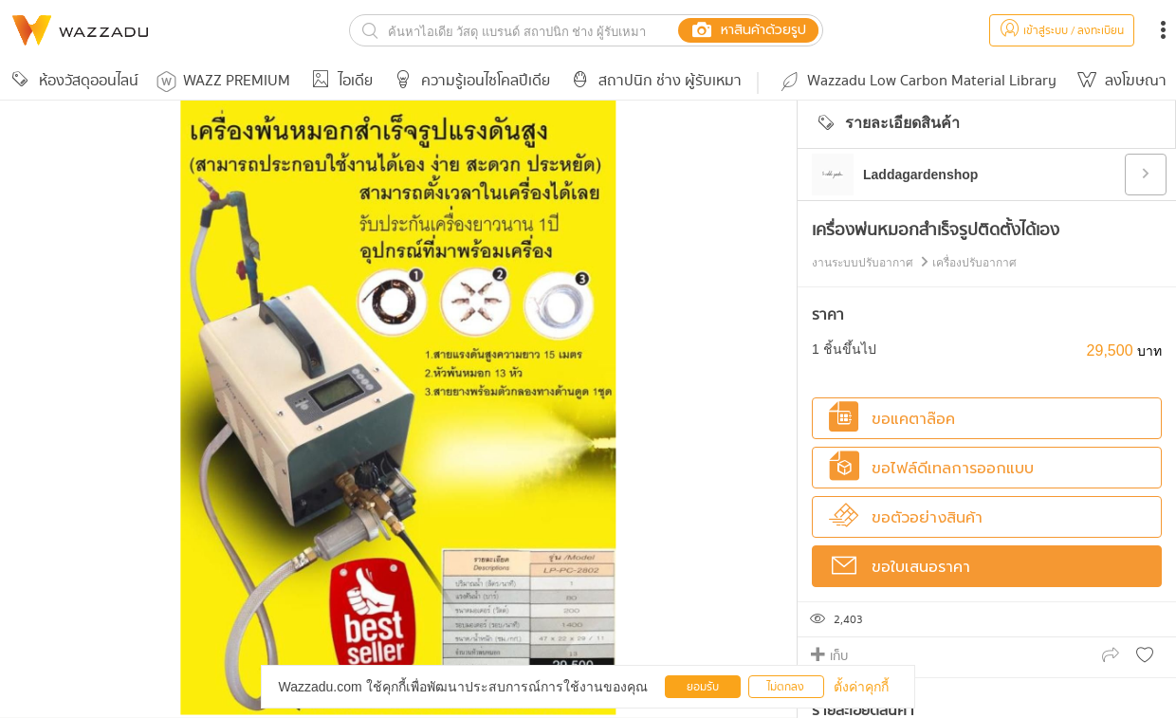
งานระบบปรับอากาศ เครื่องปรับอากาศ (914, 262)
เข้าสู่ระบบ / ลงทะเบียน (1062, 30)
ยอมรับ (703, 687)
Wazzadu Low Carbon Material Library (917, 81)
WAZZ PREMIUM (223, 81)
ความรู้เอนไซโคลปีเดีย (469, 81)
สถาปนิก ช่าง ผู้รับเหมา (653, 81)
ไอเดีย (339, 81)
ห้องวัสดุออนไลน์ (72, 81)
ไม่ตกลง (785, 687)
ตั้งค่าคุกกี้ (861, 686)
